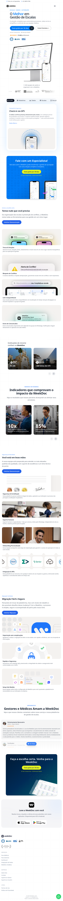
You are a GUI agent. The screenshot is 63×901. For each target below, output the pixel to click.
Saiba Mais (13, 123)
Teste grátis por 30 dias (31, 172)
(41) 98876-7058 (25, 1)
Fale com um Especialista (13, 1)
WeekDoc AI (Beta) (6, 865)
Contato (3, 875)
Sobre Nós (4, 873)
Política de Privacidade (7, 890)
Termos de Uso (5, 888)
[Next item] (53, 373)
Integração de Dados (7, 862)
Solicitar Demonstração (11, 222)
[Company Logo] (11, 6)
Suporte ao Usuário (6, 880)
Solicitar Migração (10, 613)
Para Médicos (5, 855)
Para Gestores (5, 857)
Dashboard (4, 860)
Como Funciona (43, 28)
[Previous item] (49, 373)
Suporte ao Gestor (6, 877)
